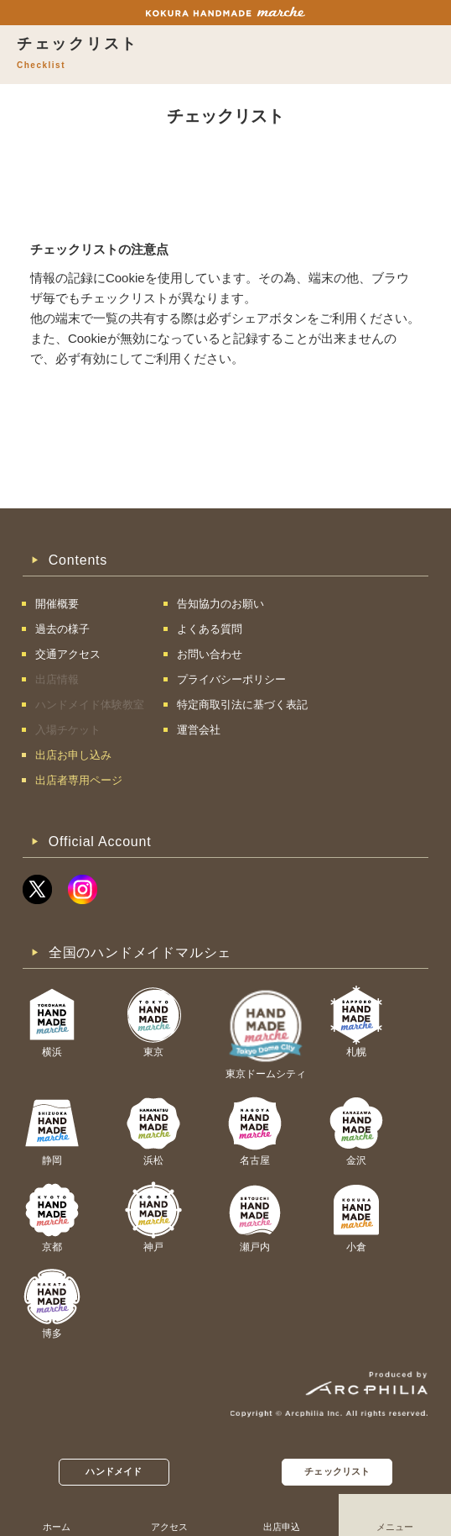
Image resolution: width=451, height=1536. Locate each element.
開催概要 (57, 603)
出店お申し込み (73, 755)
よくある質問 (209, 629)
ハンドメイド (114, 1471)
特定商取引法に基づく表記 (242, 704)
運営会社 (198, 729)
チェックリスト (337, 1471)
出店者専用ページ (78, 780)
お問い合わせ (209, 654)
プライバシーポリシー (231, 679)
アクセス (169, 1527)
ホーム (56, 1527)
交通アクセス (68, 654)
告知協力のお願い (220, 603)
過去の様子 (62, 629)
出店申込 (281, 1527)
